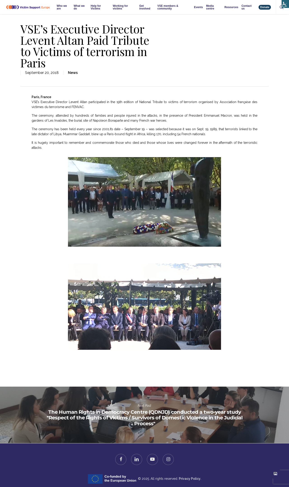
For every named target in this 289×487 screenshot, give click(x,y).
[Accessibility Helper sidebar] (284, 3)
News (73, 73)
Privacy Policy (189, 478)
